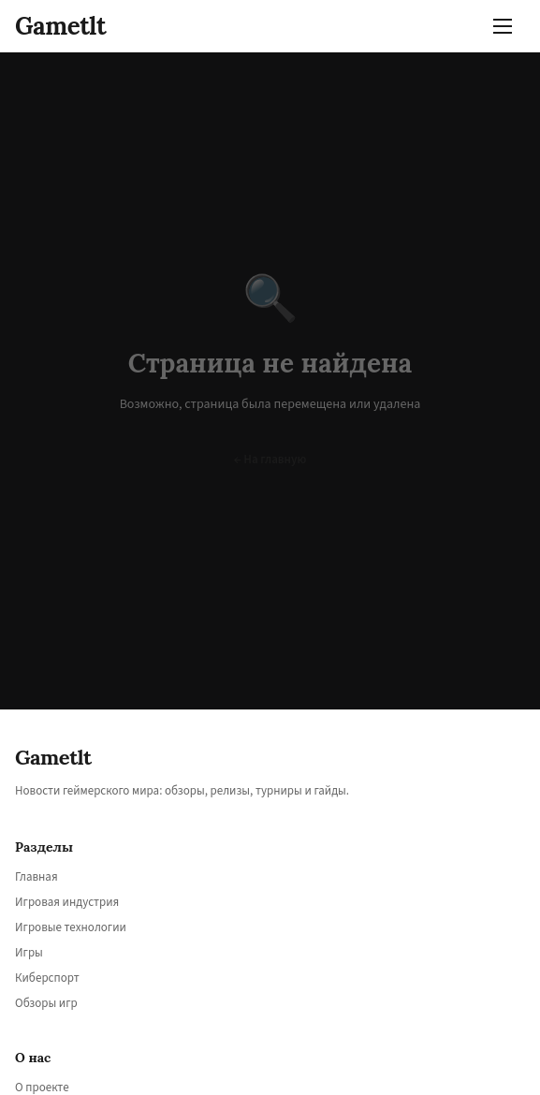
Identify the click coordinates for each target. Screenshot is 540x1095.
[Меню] (506, 26)
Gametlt (60, 25)
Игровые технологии (70, 927)
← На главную (270, 459)
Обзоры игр (46, 1003)
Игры (29, 952)
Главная (36, 877)
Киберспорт (47, 978)
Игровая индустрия (67, 902)
